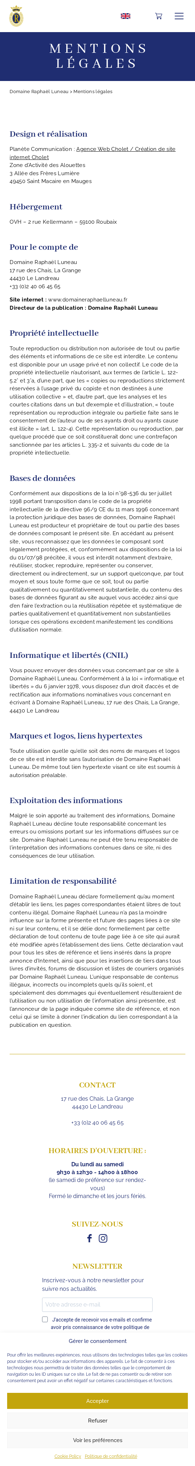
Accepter (97, 1401)
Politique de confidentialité (111, 1456)
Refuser (97, 1420)
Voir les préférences (97, 1440)
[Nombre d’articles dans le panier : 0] (158, 16)
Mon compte (144, 16)
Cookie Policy (68, 1456)
